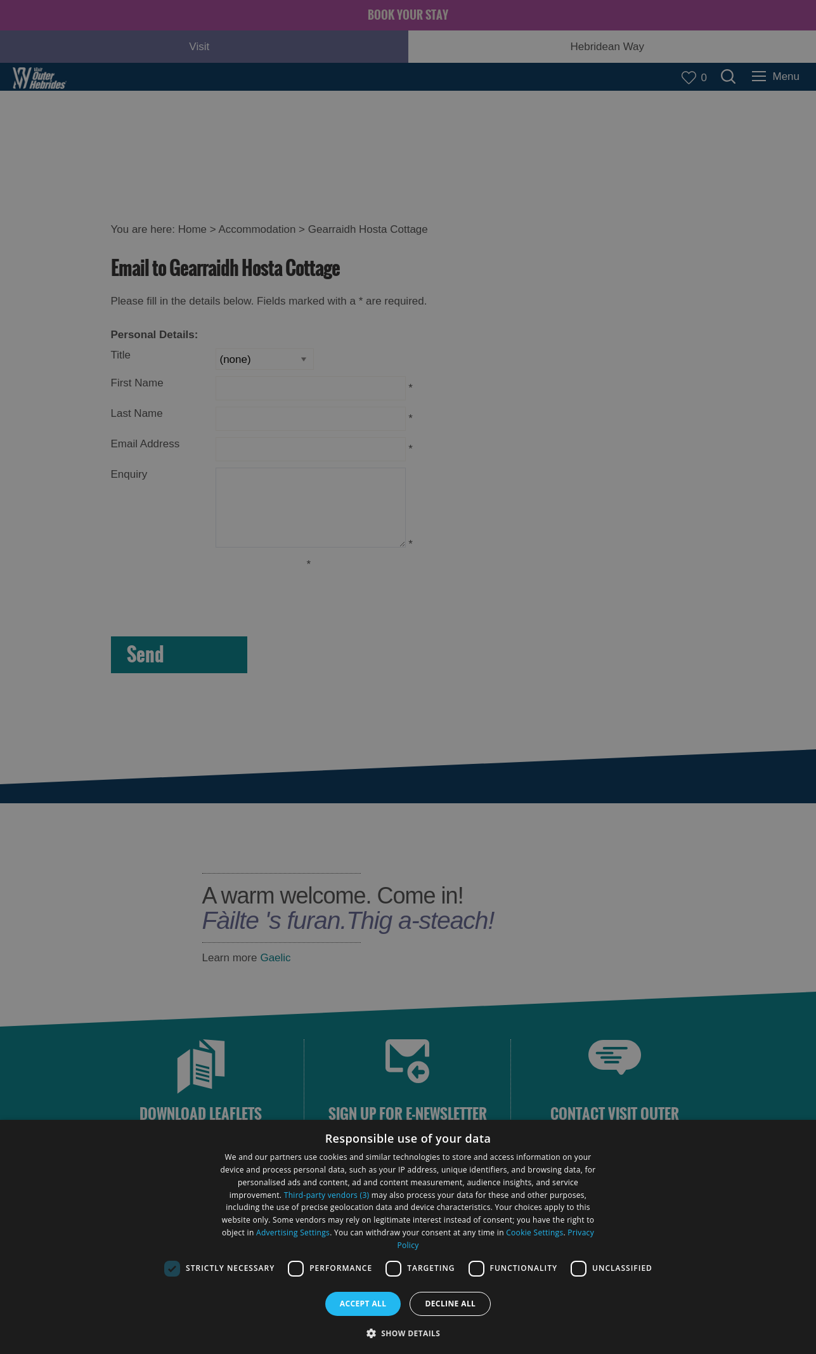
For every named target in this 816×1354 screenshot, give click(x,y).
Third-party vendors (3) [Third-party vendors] (327, 1195)
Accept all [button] (363, 1303)
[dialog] (408, 1237)
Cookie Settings (534, 1232)
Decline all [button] (450, 1303)
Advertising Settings (293, 1232)
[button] (408, 1332)
